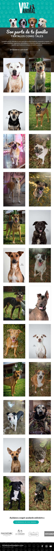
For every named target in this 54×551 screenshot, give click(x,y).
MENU (50, 1)
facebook (42, 545)
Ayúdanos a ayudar (19, 50)
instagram (46, 545)
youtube (50, 545)
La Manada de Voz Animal (25, 522)
